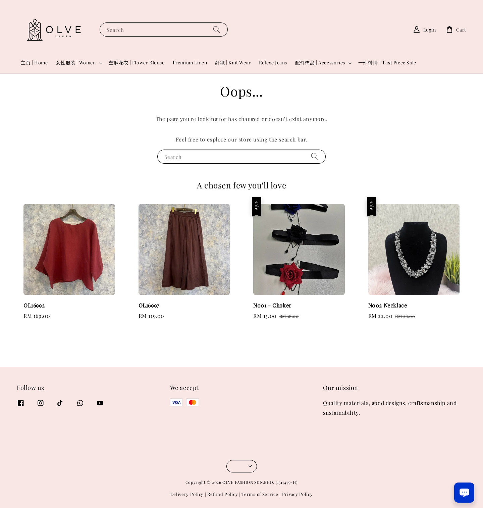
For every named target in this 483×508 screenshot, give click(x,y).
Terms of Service (259, 494)
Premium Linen (190, 62)
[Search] (216, 29)
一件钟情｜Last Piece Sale (387, 62)
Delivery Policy (187, 494)
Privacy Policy (297, 494)
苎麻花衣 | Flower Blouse (137, 62)
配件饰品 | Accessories (320, 63)
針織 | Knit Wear (233, 62)
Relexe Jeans (273, 62)
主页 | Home (34, 62)
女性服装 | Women (76, 63)
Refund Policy (222, 494)
